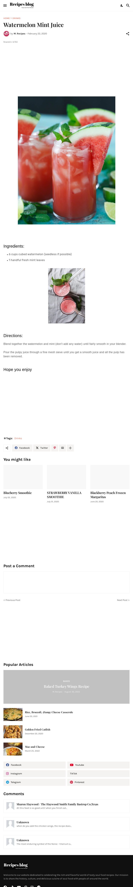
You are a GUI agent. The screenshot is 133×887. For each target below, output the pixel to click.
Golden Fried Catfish (37, 729)
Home (6, 18)
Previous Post (13, 600)
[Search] (128, 5)
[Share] (128, 34)
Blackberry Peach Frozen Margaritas (108, 495)
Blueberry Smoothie (17, 493)
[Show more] (70, 448)
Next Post (122, 600)
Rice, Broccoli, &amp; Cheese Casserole (49, 712)
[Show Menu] (5, 5)
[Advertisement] (66, 68)
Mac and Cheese (35, 746)
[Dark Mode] (121, 5)
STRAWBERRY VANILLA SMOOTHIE (64, 495)
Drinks (16, 18)
